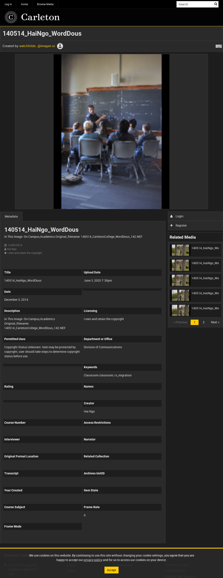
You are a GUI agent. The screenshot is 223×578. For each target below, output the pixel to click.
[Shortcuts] (219, 45)
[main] (111, 287)
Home (24, 4)
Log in (8, 4)
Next (215, 322)
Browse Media (45, 4)
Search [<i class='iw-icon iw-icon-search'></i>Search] (216, 3)
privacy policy (93, 560)
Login (176, 216)
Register (178, 225)
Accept (111, 570)
